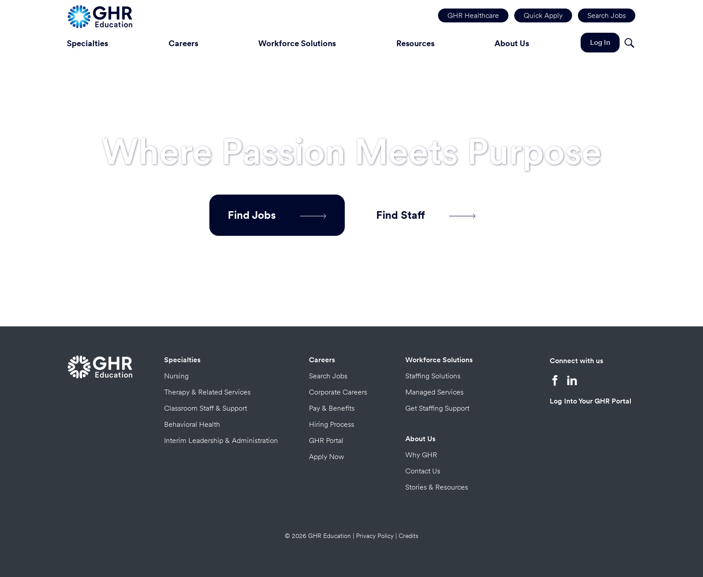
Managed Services (434, 392)
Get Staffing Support (437, 408)
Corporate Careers (338, 392)
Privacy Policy (375, 535)
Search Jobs (606, 15)
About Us (512, 43)
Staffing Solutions (432, 376)
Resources (415, 43)
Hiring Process (331, 424)
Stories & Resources (436, 487)
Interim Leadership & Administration (221, 440)
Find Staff (426, 215)
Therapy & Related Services (207, 392)
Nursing (176, 376)
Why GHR (421, 455)
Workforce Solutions (297, 43)
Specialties (87, 43)
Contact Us (422, 471)
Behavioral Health (192, 424)
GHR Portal (326, 440)
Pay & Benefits (332, 408)
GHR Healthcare (473, 15)
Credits (408, 535)
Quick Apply (543, 15)
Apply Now (326, 456)
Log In (600, 42)
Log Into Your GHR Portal (590, 401)
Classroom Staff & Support (205, 408)
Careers (183, 43)
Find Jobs (277, 215)
